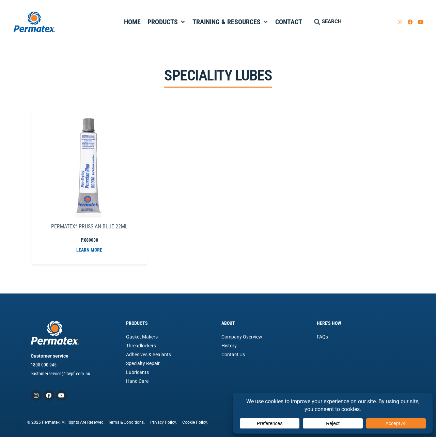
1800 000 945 (44, 364)
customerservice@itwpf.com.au (60, 373)
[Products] (166, 22)
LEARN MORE (89, 250)
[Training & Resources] (230, 22)
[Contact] (289, 22)
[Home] (132, 22)
